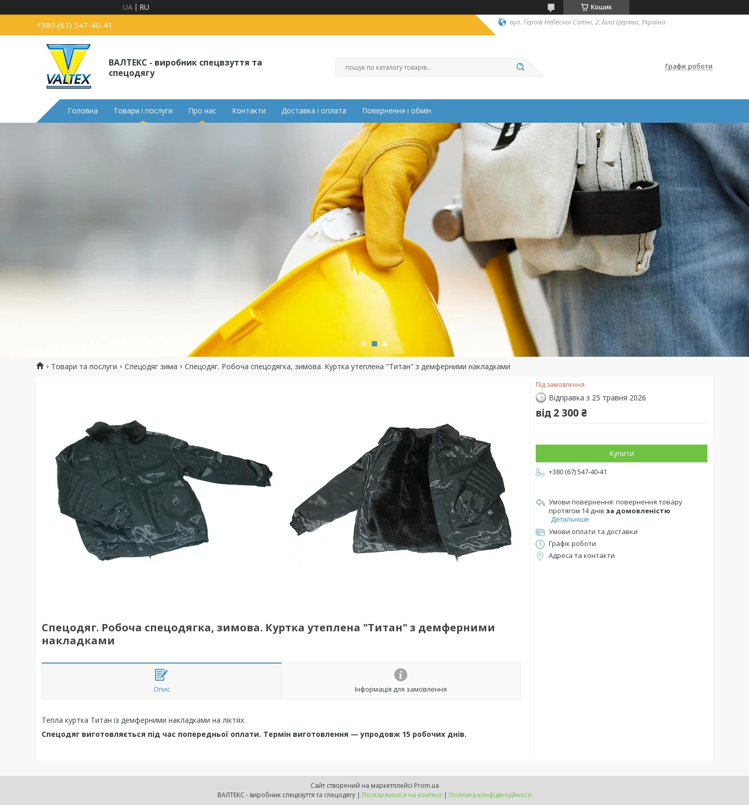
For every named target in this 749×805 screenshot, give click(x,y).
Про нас (202, 110)
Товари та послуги (84, 366)
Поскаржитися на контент (402, 794)
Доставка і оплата (313, 110)
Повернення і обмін (396, 110)
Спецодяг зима (151, 366)
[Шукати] (520, 67)
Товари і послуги (143, 110)
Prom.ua (426, 785)
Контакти (249, 110)
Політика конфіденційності (490, 794)
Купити (621, 453)
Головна (83, 110)
